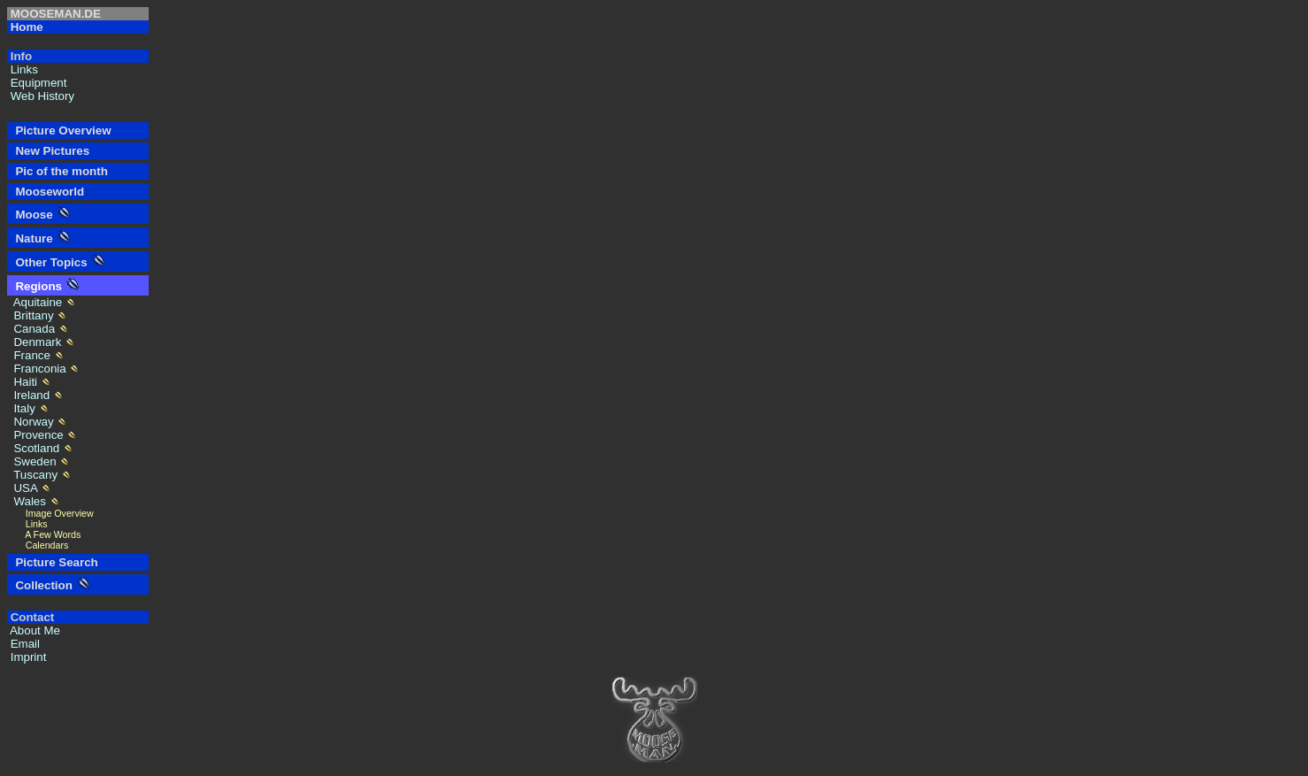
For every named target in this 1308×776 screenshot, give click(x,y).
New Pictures (49, 151)
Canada (32, 328)
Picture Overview (60, 130)
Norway (32, 421)
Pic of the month (58, 171)
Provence (36, 435)
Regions (35, 286)
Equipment (36, 82)
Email (23, 643)
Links (22, 69)
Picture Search (53, 562)
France (30, 355)
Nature (31, 238)
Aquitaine (36, 302)
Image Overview (50, 513)
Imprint (26, 657)
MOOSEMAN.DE (54, 13)
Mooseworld (46, 191)
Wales (28, 501)
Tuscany (34, 474)
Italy (23, 408)
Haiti (24, 381)
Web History (40, 96)
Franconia (38, 368)
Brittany (32, 315)
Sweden (33, 461)
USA (24, 488)
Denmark (36, 342)
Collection (41, 585)
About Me (33, 630)
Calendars (37, 545)
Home (25, 27)
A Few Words (44, 534)
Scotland (35, 448)
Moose (31, 214)
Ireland (30, 395)
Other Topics (48, 262)
